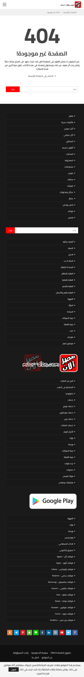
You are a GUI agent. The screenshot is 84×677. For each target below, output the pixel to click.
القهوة (70, 299)
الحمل (70, 254)
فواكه (70, 211)
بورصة (70, 444)
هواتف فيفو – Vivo (64, 595)
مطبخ (71, 116)
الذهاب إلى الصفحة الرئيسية (42, 76)
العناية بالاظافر (67, 273)
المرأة (71, 305)
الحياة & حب (68, 261)
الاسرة (70, 248)
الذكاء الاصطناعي (65, 544)
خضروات (69, 470)
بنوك (71, 438)
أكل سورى (68, 129)
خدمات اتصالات (67, 425)
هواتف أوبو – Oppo (64, 563)
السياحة (70, 312)
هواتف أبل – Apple (65, 556)
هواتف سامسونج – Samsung (60, 582)
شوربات (70, 186)
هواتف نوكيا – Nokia (64, 601)
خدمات (70, 400)
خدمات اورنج (68, 406)
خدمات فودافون (66, 413)
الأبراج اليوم (68, 432)
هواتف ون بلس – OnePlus (61, 620)
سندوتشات (68, 167)
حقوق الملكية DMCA (61, 653)
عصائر (71, 198)
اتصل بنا (35, 657)
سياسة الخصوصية (39, 653)
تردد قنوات (68, 463)
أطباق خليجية (67, 148)
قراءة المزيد (43, 673)
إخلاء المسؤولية (20, 653)
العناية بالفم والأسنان (64, 293)
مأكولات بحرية (67, 122)
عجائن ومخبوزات (66, 192)
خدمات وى (68, 419)
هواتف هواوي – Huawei (62, 607)
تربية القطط (68, 324)
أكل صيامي (68, 135)
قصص (70, 217)
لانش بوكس (68, 205)
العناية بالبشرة (67, 280)
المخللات (69, 154)
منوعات (70, 337)
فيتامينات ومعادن (66, 482)
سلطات (70, 179)
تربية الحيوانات (67, 318)
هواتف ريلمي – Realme (62, 576)
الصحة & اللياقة (67, 267)
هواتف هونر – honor (64, 614)
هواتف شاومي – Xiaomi (62, 588)
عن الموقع (47, 657)
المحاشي (69, 141)
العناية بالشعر (67, 286)
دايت (71, 331)
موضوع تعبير (68, 343)
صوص (70, 173)
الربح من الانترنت (66, 381)
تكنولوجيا (69, 394)
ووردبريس (69, 537)
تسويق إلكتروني (66, 550)
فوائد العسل (68, 476)
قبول (13, 669)
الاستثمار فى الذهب (65, 387)
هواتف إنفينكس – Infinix (62, 569)
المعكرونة (69, 160)
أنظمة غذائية (68, 242)
